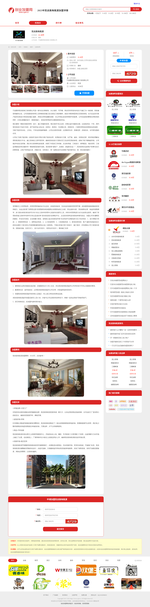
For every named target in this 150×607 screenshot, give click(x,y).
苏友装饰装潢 (116, 240)
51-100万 (125, 13)
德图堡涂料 (115, 384)
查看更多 (139, 560)
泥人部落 (114, 265)
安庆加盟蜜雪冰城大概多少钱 (120, 296)
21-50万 (117, 13)
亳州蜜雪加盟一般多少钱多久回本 (122, 292)
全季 (132, 405)
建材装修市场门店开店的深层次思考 (122, 334)
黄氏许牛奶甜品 (128, 207)
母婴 (118, 560)
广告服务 (55, 595)
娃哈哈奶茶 (126, 185)
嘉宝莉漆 (114, 244)
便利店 (124, 405)
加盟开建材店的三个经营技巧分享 (122, 342)
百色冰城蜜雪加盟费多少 (119, 280)
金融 (24, 560)
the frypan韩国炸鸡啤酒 (131, 162)
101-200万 (132, 13)
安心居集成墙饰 (116, 251)
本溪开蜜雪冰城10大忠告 (119, 304)
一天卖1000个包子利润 (126, 409)
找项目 (38, 23)
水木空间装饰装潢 (117, 236)
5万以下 (98, 13)
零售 (83, 560)
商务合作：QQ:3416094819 (99, 595)
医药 (95, 560)
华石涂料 (115, 377)
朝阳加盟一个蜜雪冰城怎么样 (120, 300)
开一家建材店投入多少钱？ (119, 338)
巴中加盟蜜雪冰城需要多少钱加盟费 (122, 312)
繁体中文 (137, 3)
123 (110, 405)
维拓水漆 (126, 228)
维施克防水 (115, 247)
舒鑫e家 (115, 370)
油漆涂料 (37, 47)
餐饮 (12, 560)
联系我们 (65, 595)
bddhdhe (112, 409)
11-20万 (110, 13)
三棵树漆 (115, 366)
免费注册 (84, 595)
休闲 (59, 560)
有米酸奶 (125, 196)
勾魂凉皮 (125, 151)
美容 (107, 560)
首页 (17, 23)
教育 (36, 560)
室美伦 (114, 381)
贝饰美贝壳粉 (116, 258)
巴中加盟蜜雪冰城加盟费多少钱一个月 (123, 288)
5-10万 (104, 13)
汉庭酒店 (133, 401)
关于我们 (46, 595)
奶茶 (116, 405)
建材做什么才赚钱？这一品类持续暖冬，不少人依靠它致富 (125, 330)
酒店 (110, 401)
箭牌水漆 (115, 374)
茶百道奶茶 (126, 173)
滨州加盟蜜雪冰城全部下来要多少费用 (123, 316)
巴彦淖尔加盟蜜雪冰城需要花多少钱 (122, 284)
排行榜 (59, 23)
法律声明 (74, 595)
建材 (31, 47)
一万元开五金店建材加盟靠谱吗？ (122, 346)
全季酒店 (123, 401)
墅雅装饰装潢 (116, 254)
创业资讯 (79, 23)
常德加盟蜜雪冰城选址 (118, 308)
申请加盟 (84, 93)
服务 (71, 560)
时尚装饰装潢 (116, 262)
